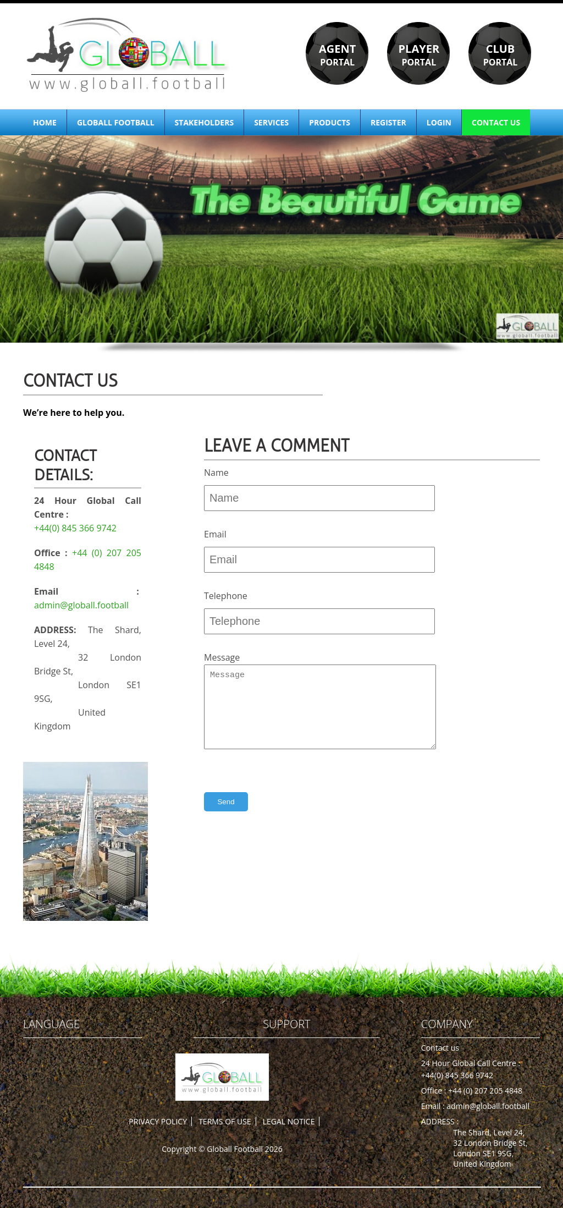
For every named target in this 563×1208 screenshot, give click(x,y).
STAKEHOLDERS (204, 122)
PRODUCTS (329, 122)
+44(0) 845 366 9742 (75, 528)
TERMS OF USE (224, 1121)
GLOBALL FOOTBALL (115, 122)
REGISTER (388, 122)
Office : (434, 1090)
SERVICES (271, 122)
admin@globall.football (81, 605)
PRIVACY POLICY (158, 1121)
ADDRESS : (440, 1121)
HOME (45, 122)
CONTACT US (496, 122)
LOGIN (439, 122)
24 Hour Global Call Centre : (470, 1063)
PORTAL (337, 54)
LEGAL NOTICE (289, 1121)
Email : (434, 1106)
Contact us (440, 1047)
